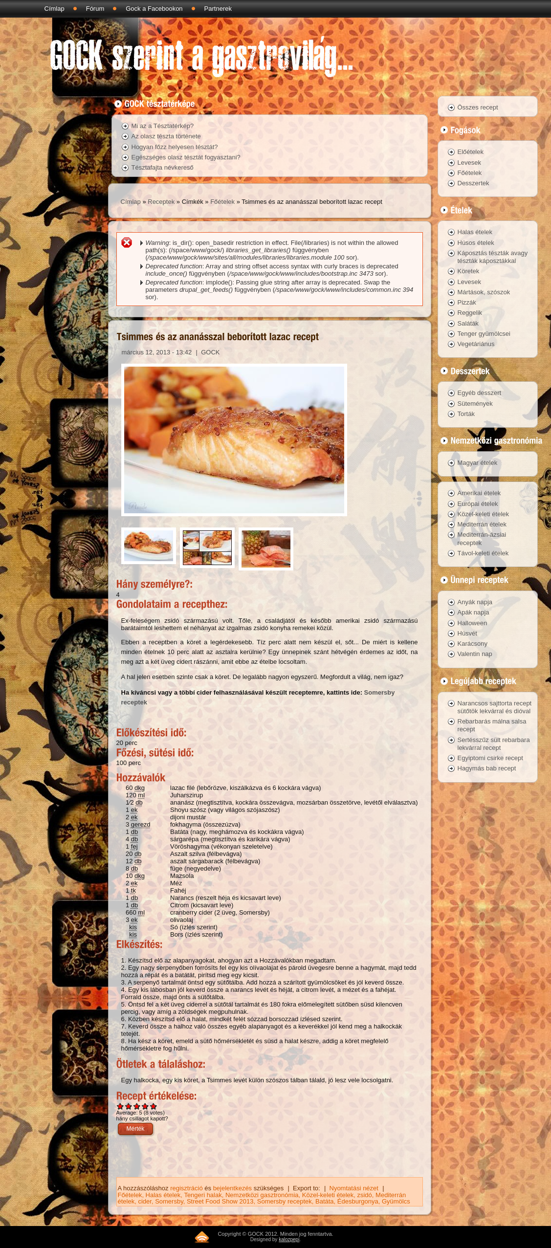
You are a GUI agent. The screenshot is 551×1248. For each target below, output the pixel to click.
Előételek (471, 151)
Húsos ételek (476, 242)
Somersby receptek (284, 1201)
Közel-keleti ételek (328, 1195)
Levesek (469, 162)
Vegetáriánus (476, 344)
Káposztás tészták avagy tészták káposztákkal (493, 256)
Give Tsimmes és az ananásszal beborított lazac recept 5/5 (154, 1106)
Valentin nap (475, 653)
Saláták (468, 323)
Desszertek (473, 183)
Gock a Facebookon (154, 8)
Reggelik (470, 312)
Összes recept (478, 107)
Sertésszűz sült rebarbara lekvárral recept (494, 743)
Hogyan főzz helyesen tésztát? (175, 147)
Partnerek (218, 8)
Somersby (169, 1201)
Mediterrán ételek (482, 524)
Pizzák (467, 302)
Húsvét (467, 633)
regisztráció (186, 1188)
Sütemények (475, 403)
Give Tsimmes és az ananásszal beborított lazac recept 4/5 (145, 1106)
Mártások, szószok (484, 292)
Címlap (54, 8)
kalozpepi (289, 1239)
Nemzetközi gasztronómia (262, 1195)
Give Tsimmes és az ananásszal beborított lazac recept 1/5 (120, 1106)
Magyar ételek (478, 462)
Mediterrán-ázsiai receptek (482, 538)
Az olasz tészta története (166, 136)
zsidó (364, 1195)
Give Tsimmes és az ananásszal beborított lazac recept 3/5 (137, 1106)
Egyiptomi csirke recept (490, 758)
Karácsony (472, 643)
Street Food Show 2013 (220, 1201)
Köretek (469, 271)
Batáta (324, 1201)
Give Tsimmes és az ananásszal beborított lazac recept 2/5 (129, 1106)
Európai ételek (478, 503)
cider (144, 1201)
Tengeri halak (202, 1195)
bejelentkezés (232, 1188)
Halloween (472, 623)
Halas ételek (163, 1195)
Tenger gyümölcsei (484, 333)
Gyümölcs (396, 1201)
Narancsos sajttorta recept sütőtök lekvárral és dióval (495, 707)
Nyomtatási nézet (354, 1188)
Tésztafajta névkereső (163, 167)
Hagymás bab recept (487, 768)
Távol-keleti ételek (483, 553)
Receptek (161, 201)
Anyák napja (475, 602)
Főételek (222, 201)
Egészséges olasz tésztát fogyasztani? (186, 157)
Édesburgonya (357, 1201)
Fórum (95, 8)
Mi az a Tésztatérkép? (163, 126)
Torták (466, 413)
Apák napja (473, 612)
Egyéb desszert (480, 392)
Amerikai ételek (479, 493)
